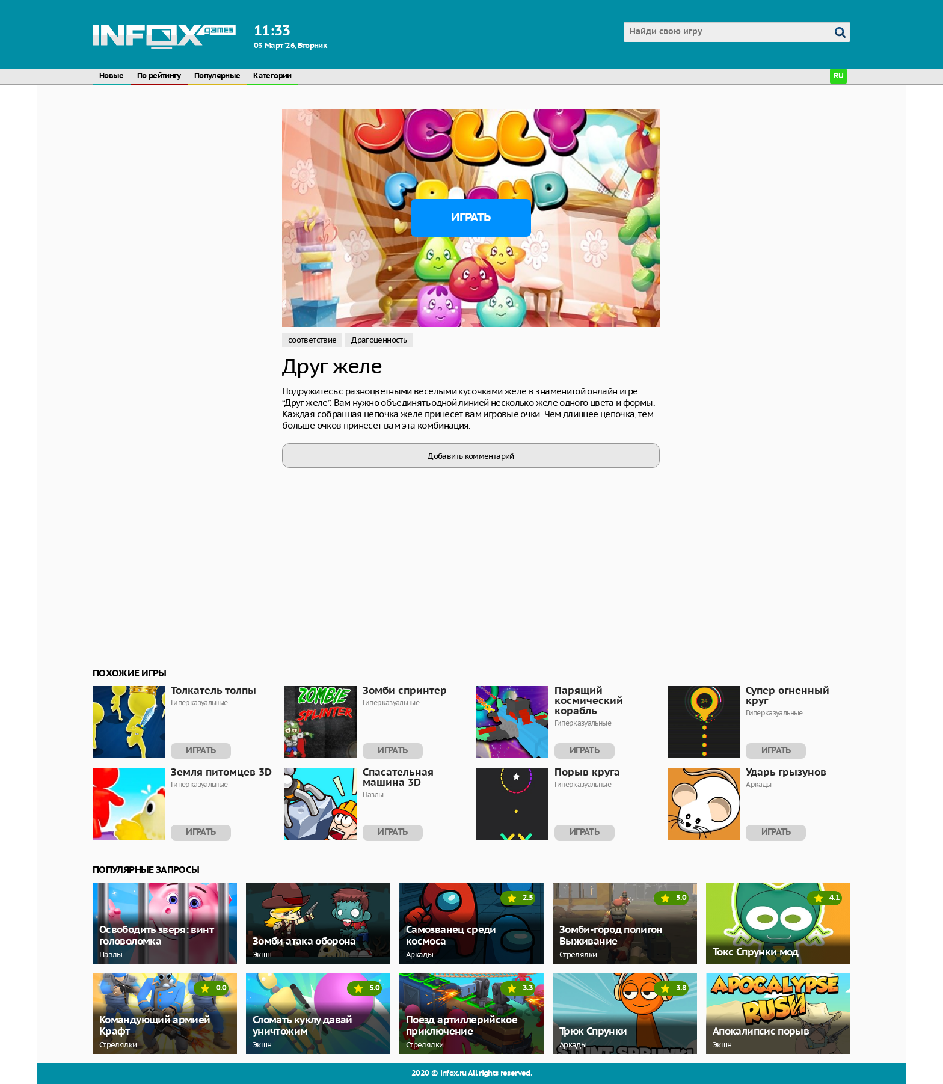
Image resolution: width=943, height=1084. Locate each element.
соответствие (312, 340)
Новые (111, 76)
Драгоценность (379, 340)
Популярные (217, 76)
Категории (272, 76)
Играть (470, 217)
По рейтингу (159, 76)
